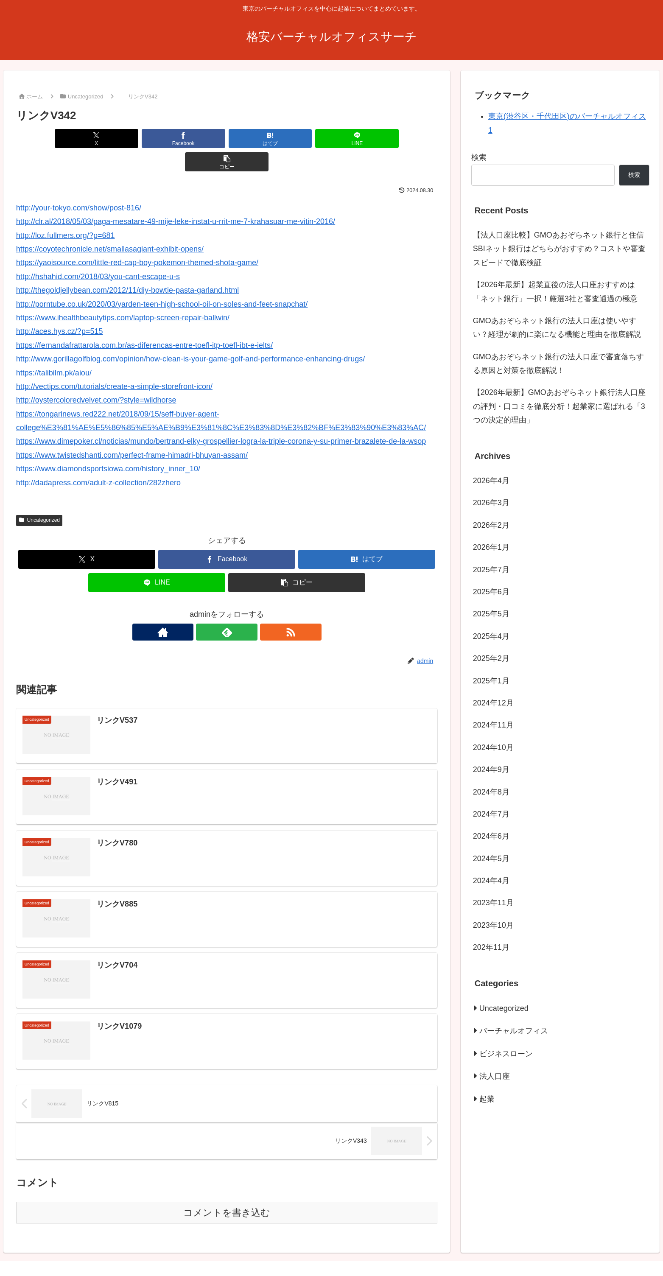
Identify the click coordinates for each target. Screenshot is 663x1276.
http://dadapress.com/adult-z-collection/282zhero (98, 459)
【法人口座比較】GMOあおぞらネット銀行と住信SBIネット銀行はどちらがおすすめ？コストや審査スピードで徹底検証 (559, 249)
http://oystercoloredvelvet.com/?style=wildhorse (96, 376)
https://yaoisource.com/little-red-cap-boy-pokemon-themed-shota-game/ (137, 239)
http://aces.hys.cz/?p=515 (59, 308)
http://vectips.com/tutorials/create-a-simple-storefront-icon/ (114, 363)
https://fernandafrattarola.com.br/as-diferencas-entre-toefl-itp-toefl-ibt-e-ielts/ (144, 322)
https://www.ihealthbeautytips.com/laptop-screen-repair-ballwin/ (122, 294)
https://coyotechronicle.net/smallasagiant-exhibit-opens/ (110, 225)
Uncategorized (39, 497)
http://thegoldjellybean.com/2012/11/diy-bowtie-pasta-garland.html (127, 267)
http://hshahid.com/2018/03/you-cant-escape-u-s (98, 253)
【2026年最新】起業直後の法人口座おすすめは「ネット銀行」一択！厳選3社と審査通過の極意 (555, 291)
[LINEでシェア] (297, 138)
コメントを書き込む (226, 1189)
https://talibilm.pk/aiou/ (54, 349)
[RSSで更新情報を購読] (246, 608)
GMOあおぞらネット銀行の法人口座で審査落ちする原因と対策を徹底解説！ (558, 364)
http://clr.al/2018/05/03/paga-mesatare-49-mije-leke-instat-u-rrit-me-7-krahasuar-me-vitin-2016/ (175, 198)
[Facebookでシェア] (156, 138)
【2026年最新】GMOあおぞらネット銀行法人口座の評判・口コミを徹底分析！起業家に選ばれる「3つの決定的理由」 (559, 406)
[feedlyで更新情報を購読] (226, 608)
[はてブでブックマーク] (226, 138)
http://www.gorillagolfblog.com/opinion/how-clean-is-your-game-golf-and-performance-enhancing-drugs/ (190, 335)
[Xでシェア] (85, 138)
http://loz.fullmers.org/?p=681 (65, 212)
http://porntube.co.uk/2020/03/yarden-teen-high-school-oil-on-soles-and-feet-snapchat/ (162, 281)
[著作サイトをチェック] (207, 608)
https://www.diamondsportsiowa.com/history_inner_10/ (108, 445)
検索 (479, 157)
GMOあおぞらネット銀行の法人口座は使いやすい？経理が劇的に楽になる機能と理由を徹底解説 (557, 327)
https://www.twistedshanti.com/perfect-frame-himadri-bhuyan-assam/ (132, 432)
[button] (368, 138)
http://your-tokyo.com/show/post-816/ (78, 184)
